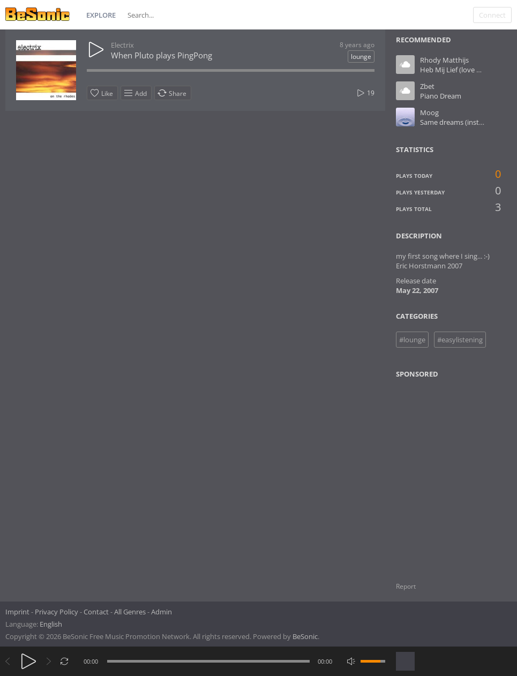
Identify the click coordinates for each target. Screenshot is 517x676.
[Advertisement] (447, 473)
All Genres (130, 612)
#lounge (412, 339)
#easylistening (460, 339)
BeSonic (305, 636)
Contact (96, 612)
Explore (101, 15)
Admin (161, 612)
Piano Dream (440, 96)
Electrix (122, 45)
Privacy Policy (56, 612)
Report (406, 586)
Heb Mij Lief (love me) (454, 69)
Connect (492, 15)
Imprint (17, 612)
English (51, 624)
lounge (361, 56)
